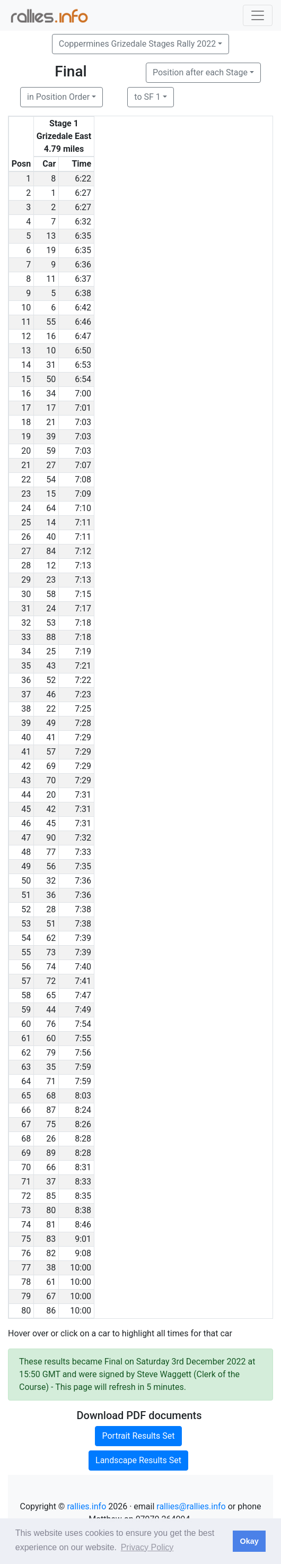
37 (51, 1182)
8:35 (83, 1196)
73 (51, 952)
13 (51, 236)
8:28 (83, 1139)
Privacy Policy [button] (147, 1547)
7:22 (83, 680)
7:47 (83, 995)
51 (51, 924)
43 (51, 666)
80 (51, 1210)
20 (51, 795)
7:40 (83, 967)
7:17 (83, 608)
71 (51, 1081)
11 (51, 279)
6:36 (83, 265)
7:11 (83, 522)
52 (51, 680)
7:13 (83, 565)
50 (51, 379)
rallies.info (86, 1506)
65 (51, 995)
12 (51, 565)
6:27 (83, 193)
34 (51, 393)
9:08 (83, 1253)
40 (51, 537)
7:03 (83, 422)
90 (51, 838)
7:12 (83, 551)
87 (51, 1110)
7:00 (83, 393)
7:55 (83, 1038)
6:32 (83, 222)
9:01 (83, 1239)
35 (51, 1067)
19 (51, 250)
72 (51, 981)
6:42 (83, 308)
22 (51, 709)
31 (51, 365)
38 (51, 1268)
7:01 (83, 408)
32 (51, 881)
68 (51, 1096)
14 (51, 522)
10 (51, 350)
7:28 (83, 723)
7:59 (83, 1067)
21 (51, 422)
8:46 (83, 1225)
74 (51, 967)
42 (51, 809)
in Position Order (58, 97)
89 (51, 1153)
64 (51, 508)
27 (51, 465)
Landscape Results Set (138, 1460)
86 (51, 1311)
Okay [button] (249, 1541)
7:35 (83, 866)
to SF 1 (147, 97)
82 (51, 1253)
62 (51, 938)
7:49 (83, 1010)
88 (51, 637)
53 (51, 623)
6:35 (83, 236)
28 (51, 909)
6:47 (83, 336)
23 (51, 580)
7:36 (83, 881)
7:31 (83, 795)
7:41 (83, 981)
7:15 (83, 594)
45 (51, 823)
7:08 (83, 479)
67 (51, 1296)
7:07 (83, 465)
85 (51, 1196)
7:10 (83, 508)
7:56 (83, 1053)
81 (51, 1225)
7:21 (83, 666)
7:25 (83, 709)
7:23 (83, 694)
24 (51, 608)
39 (51, 436)
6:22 (83, 179)
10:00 (80, 1268)
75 (51, 1124)
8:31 (83, 1167)
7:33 (83, 852)
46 (51, 694)
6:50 (83, 350)
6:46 (83, 322)
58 (51, 594)
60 (51, 1038)
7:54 (83, 1024)
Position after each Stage (200, 72)
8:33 (83, 1182)
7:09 (83, 494)
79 (51, 1053)
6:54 (83, 379)
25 (51, 651)
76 (51, 1024)
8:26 (83, 1124)
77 (51, 852)
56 (51, 866)
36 (51, 895)
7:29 (83, 737)
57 (51, 752)
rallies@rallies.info (190, 1506)
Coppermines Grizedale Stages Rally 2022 (137, 44)
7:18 (83, 623)
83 (51, 1239)
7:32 (83, 838)
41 (51, 737)
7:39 (83, 938)
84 (51, 551)
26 (51, 1139)
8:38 (83, 1210)
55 (51, 322)
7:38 (83, 909)
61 (51, 1282)
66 (51, 1167)
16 (51, 336)
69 (51, 766)
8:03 (83, 1096)
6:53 (83, 365)
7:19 (83, 651)
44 (51, 1010)
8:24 (83, 1110)
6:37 (83, 279)
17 (51, 408)
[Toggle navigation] (258, 15)
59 (51, 451)
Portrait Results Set (138, 1436)
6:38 (83, 293)
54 (51, 479)
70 (51, 780)
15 (51, 494)
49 (51, 723)
